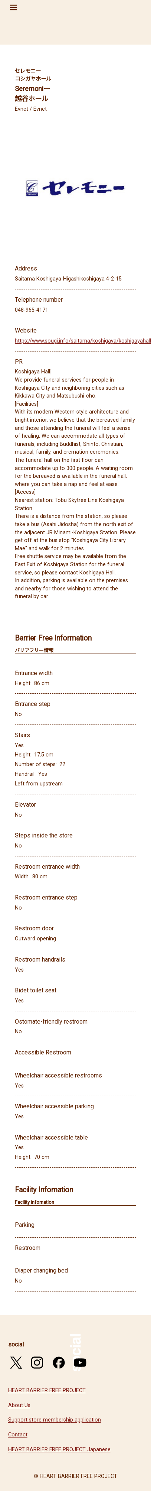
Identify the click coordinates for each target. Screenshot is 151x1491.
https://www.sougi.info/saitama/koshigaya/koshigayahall (83, 341)
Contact (17, 1435)
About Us (19, 1405)
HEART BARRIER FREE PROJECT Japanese (59, 1449)
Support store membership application (54, 1420)
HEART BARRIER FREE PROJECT (47, 1390)
